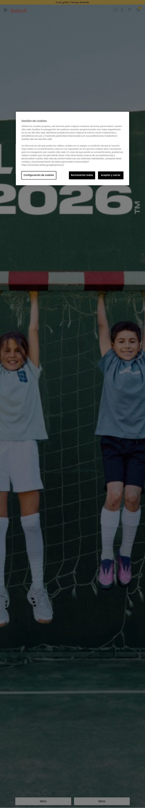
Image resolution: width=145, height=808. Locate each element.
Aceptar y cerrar (110, 175)
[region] (72, 148)
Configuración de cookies (39, 175)
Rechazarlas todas (82, 175)
